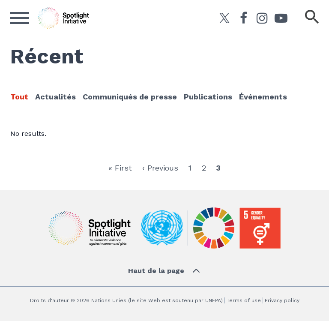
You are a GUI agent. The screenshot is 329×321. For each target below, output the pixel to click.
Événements (263, 96)
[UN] (161, 228)
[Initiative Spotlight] (89, 228)
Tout (19, 96)
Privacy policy (282, 300)
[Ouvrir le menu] (19, 18)
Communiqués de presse (130, 96)
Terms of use (244, 300)
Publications (208, 96)
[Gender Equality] (260, 228)
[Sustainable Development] (213, 228)
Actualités (55, 96)
